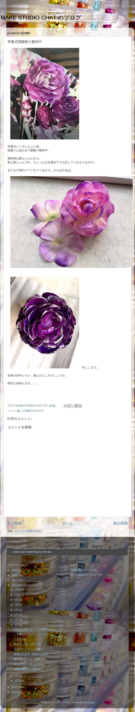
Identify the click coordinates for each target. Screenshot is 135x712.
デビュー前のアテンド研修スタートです (38, 629)
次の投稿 (14, 523)
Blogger (91, 702)
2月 (16, 675)
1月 (16, 680)
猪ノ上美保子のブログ (30, 410)
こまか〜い (20, 639)
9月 (16, 599)
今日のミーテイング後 (27, 649)
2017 (14, 580)
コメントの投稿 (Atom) (27, 531)
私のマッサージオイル (27, 644)
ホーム (67, 523)
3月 (16, 624)
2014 (14, 692)
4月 (16, 619)
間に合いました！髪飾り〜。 (31, 659)
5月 (16, 614)
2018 (14, 575)
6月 (16, 609)
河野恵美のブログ (81, 570)
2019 (14, 570)
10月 (17, 594)
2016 (14, 585)
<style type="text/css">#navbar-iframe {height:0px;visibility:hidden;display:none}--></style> (67, 551)
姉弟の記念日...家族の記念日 (31, 654)
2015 (14, 686)
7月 (16, 604)
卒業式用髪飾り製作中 (27, 669)
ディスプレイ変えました (28, 664)
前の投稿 (120, 523)
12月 (17, 589)
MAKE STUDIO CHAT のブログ (41, 17)
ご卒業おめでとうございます (31, 634)
